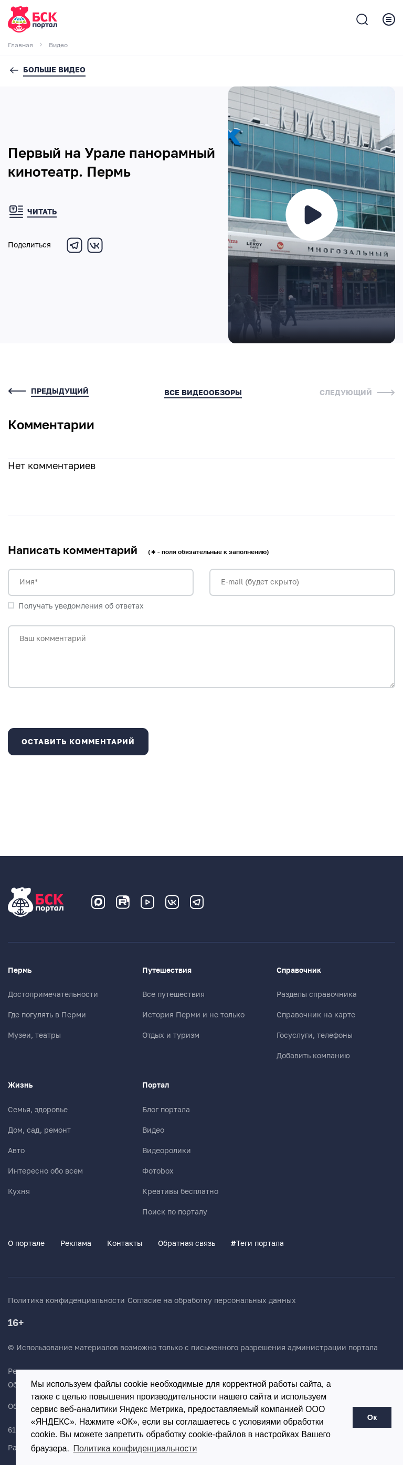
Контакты (124, 1243)
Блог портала (166, 1109)
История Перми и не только (193, 1015)
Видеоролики (166, 1150)
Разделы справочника (317, 994)
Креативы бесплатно (180, 1191)
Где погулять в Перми (47, 1015)
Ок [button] (372, 1417)
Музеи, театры (34, 1035)
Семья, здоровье (38, 1109)
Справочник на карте (316, 1015)
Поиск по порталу (174, 1212)
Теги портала (257, 1243)
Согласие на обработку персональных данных (212, 1300)
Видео (153, 1130)
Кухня (19, 1191)
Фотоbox (158, 1171)
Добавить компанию (313, 1055)
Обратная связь (186, 1243)
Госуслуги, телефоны (315, 1035)
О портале (26, 1243)
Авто (16, 1150)
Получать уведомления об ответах (81, 606)
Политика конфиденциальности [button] (135, 1448)
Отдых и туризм (170, 1035)
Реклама (75, 1243)
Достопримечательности (53, 994)
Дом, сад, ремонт (39, 1130)
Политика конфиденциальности (66, 1300)
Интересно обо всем (45, 1171)
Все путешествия (173, 994)
